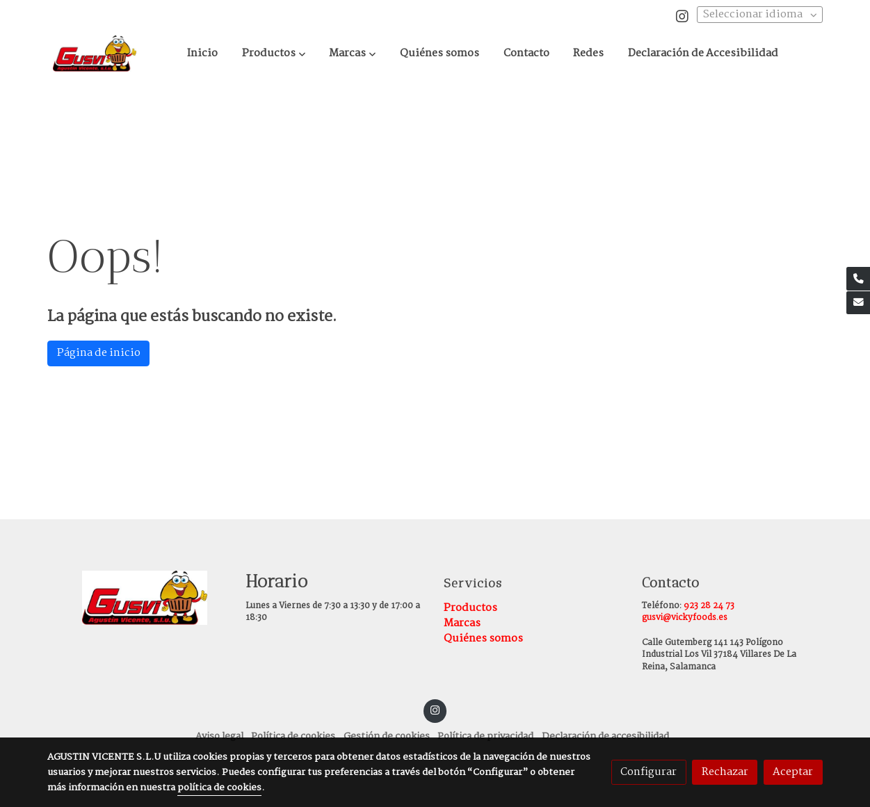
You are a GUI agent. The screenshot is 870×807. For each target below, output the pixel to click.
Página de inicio (98, 352)
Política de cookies (293, 736)
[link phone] (858, 279)
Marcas (462, 623)
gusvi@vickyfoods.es (684, 618)
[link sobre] (137, 598)
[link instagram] (682, 15)
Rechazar (725, 772)
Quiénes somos (483, 638)
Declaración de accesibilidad (605, 736)
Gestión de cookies (387, 736)
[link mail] (858, 303)
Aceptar (793, 772)
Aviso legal (219, 736)
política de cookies (219, 788)
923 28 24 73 (709, 606)
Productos (470, 608)
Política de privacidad (485, 736)
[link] (94, 53)
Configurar (648, 772)
